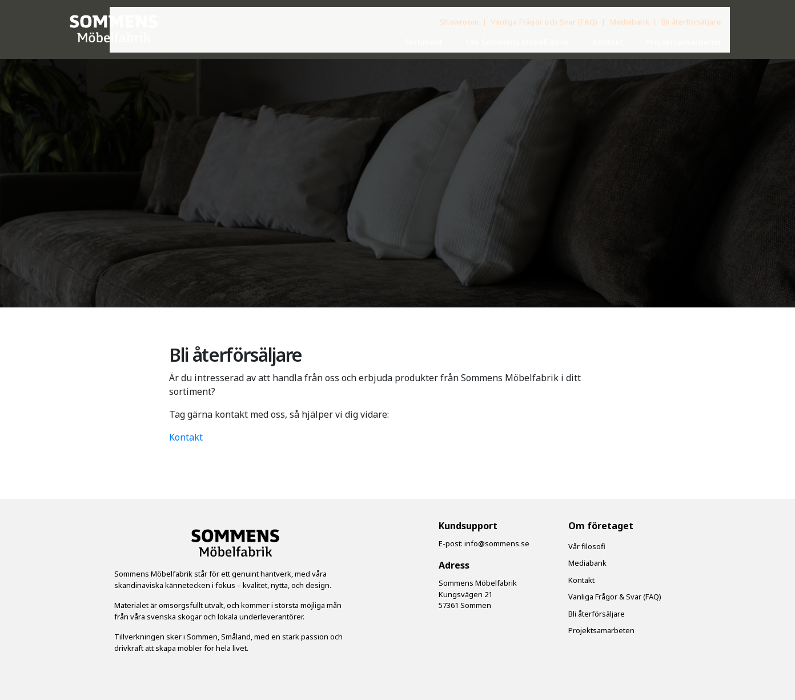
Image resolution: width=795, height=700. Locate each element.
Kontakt (607, 42)
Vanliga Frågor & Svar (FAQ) (614, 596)
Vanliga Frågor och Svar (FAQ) (545, 22)
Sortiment (423, 42)
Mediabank (630, 22)
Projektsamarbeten (683, 42)
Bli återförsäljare (691, 22)
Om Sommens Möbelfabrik (517, 42)
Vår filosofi (586, 546)
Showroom (460, 22)
